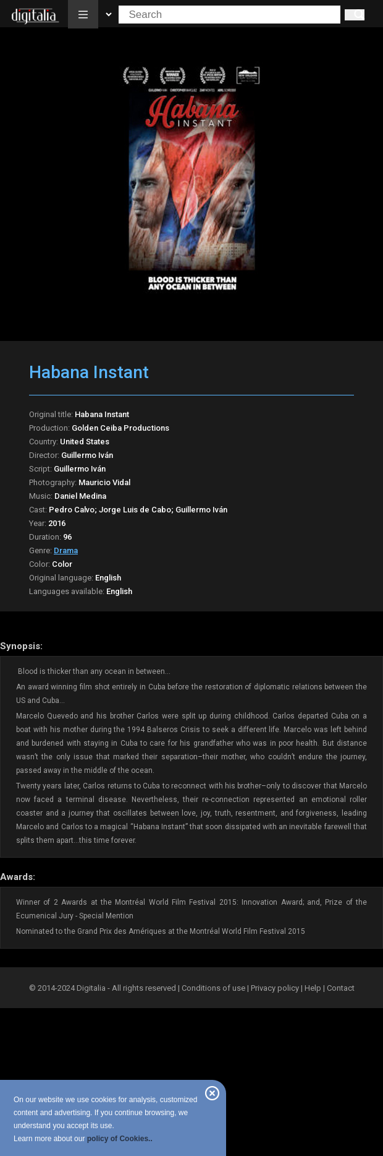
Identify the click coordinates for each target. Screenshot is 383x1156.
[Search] (354, 14)
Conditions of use (214, 988)
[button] (83, 14)
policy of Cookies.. (120, 1138)
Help (313, 988)
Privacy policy (275, 988)
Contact (341, 988)
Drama (66, 550)
